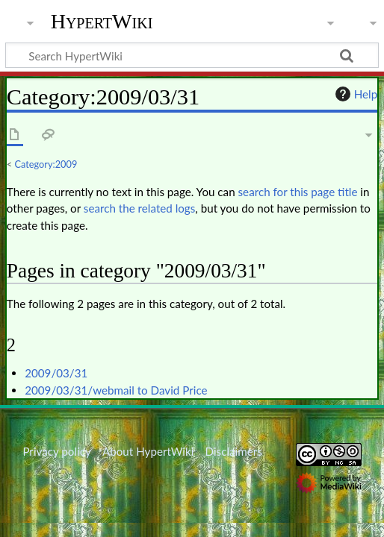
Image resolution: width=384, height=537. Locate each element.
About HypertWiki (147, 451)
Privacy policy (56, 451)
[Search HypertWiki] (192, 55)
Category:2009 (46, 164)
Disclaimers (233, 451)
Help (354, 94)
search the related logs (140, 208)
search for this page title (298, 191)
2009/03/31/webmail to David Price (116, 390)
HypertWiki (102, 21)
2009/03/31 (56, 373)
